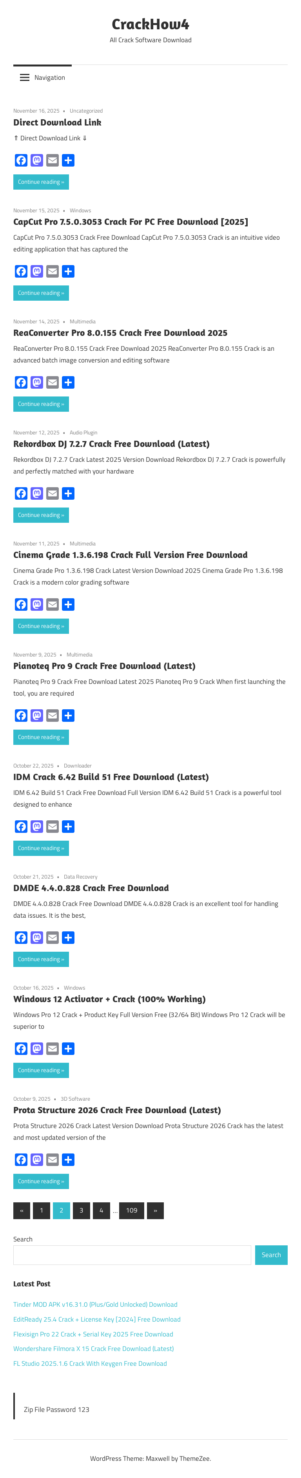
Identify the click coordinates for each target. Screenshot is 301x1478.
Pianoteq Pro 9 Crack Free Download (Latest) (104, 665)
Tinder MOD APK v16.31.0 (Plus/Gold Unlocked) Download (95, 1304)
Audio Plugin (84, 432)
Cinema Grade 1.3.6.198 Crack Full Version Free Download (130, 554)
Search (23, 1239)
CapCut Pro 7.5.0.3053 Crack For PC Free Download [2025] (130, 221)
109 (132, 1210)
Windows (80, 210)
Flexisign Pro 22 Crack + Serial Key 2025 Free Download (93, 1334)
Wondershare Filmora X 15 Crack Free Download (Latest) (93, 1348)
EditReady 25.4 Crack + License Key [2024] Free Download (97, 1319)
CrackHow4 (150, 23)
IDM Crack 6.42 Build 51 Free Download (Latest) (111, 776)
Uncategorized (86, 110)
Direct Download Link (57, 122)
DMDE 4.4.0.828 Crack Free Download (91, 887)
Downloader (78, 765)
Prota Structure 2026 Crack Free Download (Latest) (117, 1110)
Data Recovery (81, 876)
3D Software (75, 1098)
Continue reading (39, 181)
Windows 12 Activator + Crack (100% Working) (109, 998)
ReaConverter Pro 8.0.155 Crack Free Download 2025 (120, 332)
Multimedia (83, 321)
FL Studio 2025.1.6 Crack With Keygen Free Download (90, 1363)
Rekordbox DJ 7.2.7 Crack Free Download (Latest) (111, 443)
